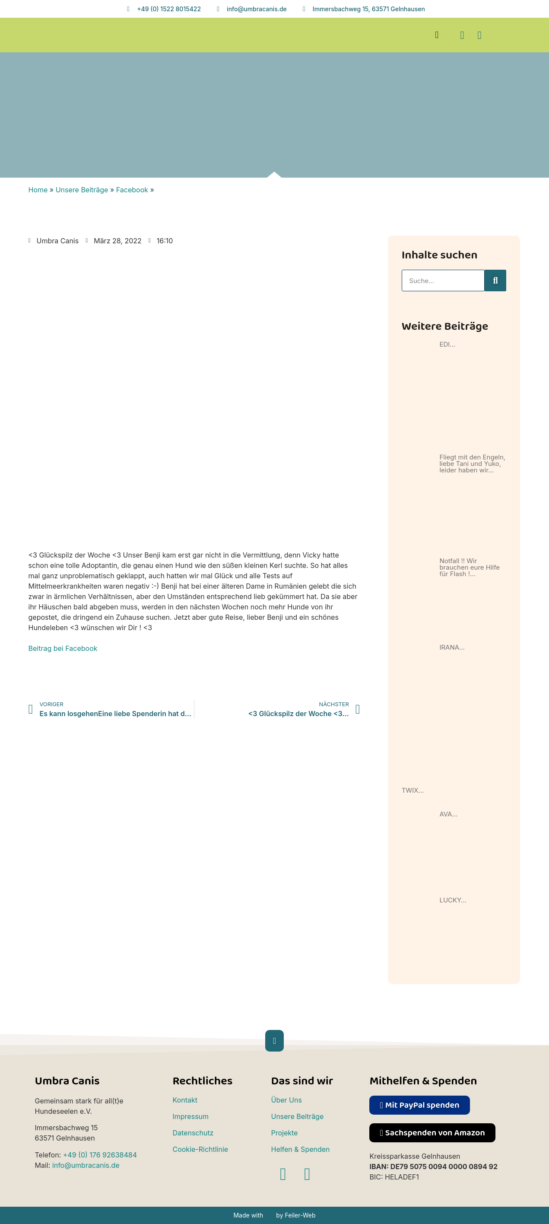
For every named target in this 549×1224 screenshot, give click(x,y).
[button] (437, 35)
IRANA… (452, 647)
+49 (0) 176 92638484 (100, 1155)
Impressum (190, 1116)
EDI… (447, 344)
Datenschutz (192, 1132)
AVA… (448, 814)
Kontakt (184, 1100)
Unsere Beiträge (82, 189)
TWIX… (413, 790)
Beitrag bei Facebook (63, 648)
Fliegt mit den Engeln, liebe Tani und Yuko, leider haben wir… (472, 463)
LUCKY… (452, 900)
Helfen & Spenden (300, 1149)
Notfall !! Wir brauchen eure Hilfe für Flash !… (469, 567)
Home (38, 189)
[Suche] (495, 280)
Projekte (284, 1132)
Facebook (132, 189)
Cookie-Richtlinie (200, 1149)
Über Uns (286, 1100)
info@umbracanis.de (86, 1165)
